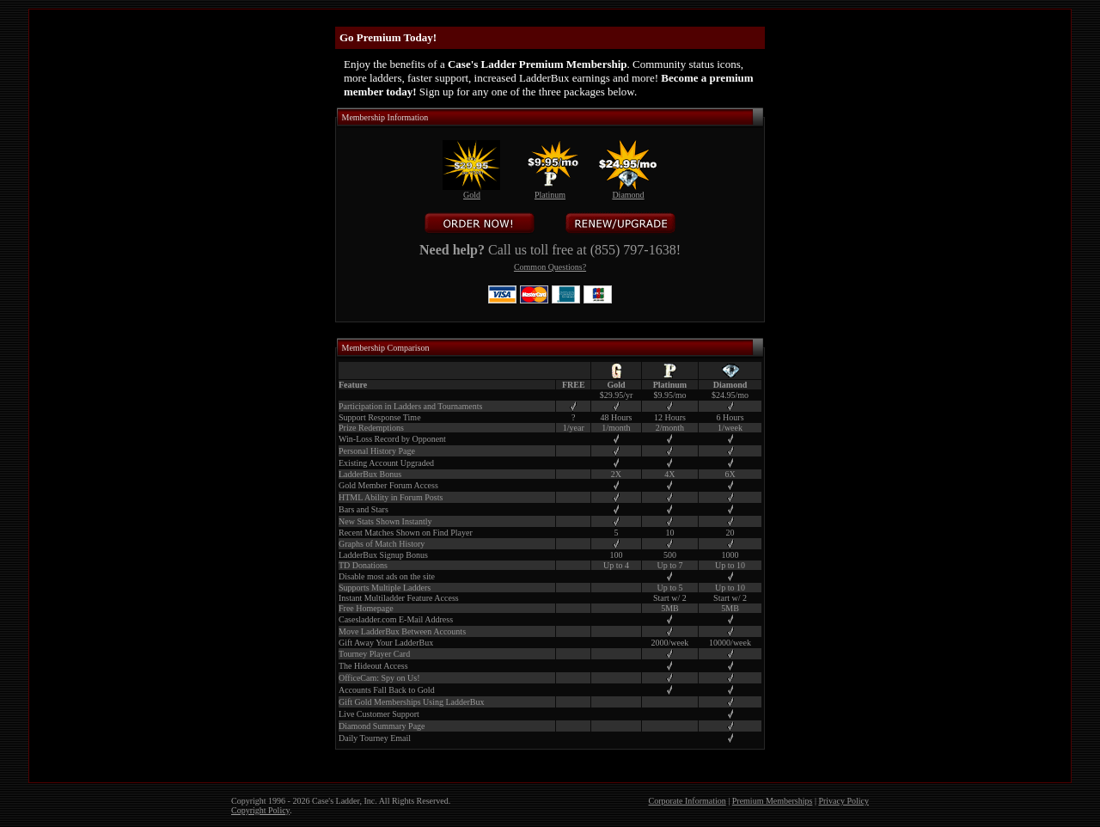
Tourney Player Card (374, 654)
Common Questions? (550, 267)
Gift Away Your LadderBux (386, 642)
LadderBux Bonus (370, 474)
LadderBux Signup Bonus (383, 555)
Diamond (628, 190)
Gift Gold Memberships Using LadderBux (411, 702)
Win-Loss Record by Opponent (392, 439)
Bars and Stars (363, 509)
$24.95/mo (730, 395)
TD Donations (363, 565)
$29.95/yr (616, 395)
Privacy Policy (843, 801)
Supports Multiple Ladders (385, 587)
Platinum (549, 190)
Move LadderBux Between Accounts (402, 631)
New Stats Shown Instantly (385, 521)
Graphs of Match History (382, 543)
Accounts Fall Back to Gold (387, 690)
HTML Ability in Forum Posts (391, 497)
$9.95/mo (669, 395)
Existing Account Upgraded (386, 463)
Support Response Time (380, 417)
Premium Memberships (772, 801)
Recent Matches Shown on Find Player (406, 532)
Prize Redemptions (371, 427)
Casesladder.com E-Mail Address (396, 619)
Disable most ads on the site (387, 576)
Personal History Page (377, 451)
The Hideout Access (373, 666)
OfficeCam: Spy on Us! (379, 678)
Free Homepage (366, 608)
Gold (471, 190)
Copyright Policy (260, 810)
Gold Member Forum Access (388, 485)
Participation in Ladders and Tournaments (410, 406)
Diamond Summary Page (382, 726)
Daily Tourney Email (375, 738)
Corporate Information (687, 801)
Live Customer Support (379, 714)
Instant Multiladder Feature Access (399, 598)
